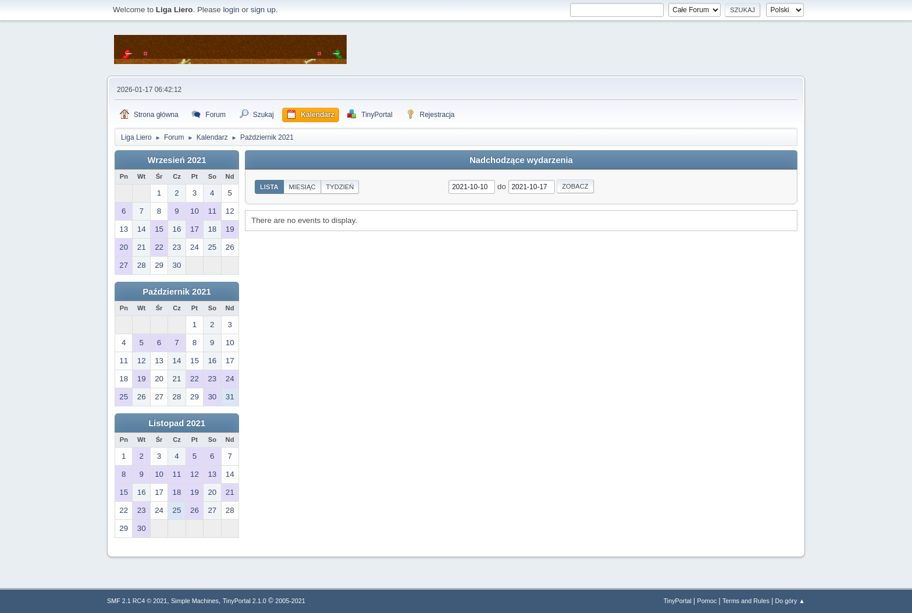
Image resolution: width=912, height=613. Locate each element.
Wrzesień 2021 (177, 160)
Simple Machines (195, 600)
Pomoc (707, 600)
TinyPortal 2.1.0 (244, 600)
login (231, 9)
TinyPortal (678, 600)
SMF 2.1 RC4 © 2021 (137, 600)
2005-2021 (290, 600)
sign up (263, 9)
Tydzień (340, 186)
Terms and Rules (746, 600)
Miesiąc (302, 186)
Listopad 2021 (176, 423)
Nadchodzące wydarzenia (521, 160)
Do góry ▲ (790, 600)
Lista (269, 186)
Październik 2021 (176, 291)
